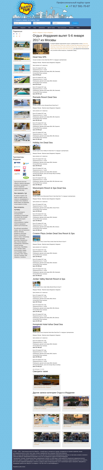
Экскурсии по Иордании (22, 127)
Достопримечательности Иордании (22, 116)
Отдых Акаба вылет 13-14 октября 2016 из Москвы (76, 437)
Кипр (34, 27)
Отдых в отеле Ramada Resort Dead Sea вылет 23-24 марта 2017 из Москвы (46, 402)
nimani (23, 466)
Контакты (71, 27)
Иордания (23, 27)
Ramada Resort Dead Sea (59, 45)
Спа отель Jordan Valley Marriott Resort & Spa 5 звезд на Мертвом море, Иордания (46, 381)
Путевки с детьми (22, 69)
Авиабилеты (22, 138)
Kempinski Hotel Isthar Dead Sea (65, 48)
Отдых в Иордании (22, 45)
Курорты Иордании (22, 104)
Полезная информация (22, 150)
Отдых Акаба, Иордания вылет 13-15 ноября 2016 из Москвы (46, 438)
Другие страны (51, 27)
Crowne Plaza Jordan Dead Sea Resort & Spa (66, 47)
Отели (22, 92)
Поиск (78, 27)
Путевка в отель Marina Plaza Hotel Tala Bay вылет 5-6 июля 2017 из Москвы (76, 402)
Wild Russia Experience (61, 453)
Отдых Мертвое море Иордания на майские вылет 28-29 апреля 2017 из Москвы (46, 420)
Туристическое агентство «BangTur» (30, 451)
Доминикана (42, 27)
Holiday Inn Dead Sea (71, 45)
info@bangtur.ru (54, 463)
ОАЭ (29, 27)
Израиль (15, 27)
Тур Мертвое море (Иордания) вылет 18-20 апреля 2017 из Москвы (76, 420)
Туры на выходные (22, 80)
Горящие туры (22, 57)
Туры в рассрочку (62, 27)
